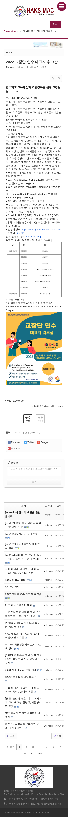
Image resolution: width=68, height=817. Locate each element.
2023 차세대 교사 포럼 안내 (21, 669)
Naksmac (10, 67)
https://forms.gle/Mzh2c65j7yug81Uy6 (41, 229)
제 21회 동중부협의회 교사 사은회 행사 (23, 646)
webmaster (48, 571)
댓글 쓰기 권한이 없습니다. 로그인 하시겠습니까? (32, 468)
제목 (23, 505)
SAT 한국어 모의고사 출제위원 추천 (22, 715)
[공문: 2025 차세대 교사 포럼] (21, 533)
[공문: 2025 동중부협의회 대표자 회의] (22, 546)
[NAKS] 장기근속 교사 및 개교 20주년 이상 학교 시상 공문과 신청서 (23, 659)
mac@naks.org (33, 236)
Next (40, 753)
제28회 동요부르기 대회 (19, 605)
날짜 (59, 505)
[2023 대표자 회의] (16, 579)
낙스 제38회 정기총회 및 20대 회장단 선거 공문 (22, 635)
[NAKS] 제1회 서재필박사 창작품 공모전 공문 (22, 624)
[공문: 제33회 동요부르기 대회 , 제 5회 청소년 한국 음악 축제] (23, 556)
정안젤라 (48, 515)
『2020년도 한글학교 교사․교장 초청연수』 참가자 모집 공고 (23, 614)
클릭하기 (21, 233)
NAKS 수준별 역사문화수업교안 (23, 677)
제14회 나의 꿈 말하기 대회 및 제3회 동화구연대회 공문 (22, 570)
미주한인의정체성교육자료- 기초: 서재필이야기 (22, 725)
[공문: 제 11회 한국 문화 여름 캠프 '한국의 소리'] (23, 525)
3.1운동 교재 (12, 587)
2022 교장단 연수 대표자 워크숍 (32, 62)
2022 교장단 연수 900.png (27, 432)
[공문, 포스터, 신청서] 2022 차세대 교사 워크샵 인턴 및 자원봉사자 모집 (23, 702)
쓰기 (57, 736)
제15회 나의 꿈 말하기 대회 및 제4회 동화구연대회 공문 (22, 689)
